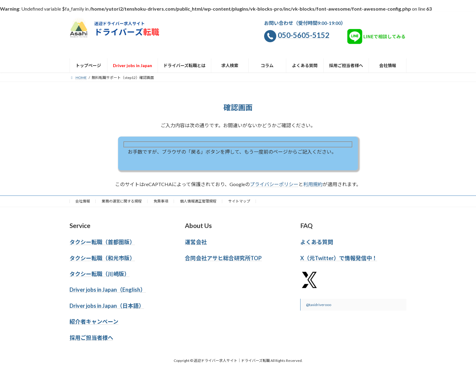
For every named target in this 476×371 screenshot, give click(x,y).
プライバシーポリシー (274, 184)
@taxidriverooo (318, 304)
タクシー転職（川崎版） (100, 274)
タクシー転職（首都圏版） (102, 242)
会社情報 (82, 201)
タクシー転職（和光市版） (102, 258)
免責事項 (161, 201)
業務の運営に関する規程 (122, 201)
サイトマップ (239, 201)
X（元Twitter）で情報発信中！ (338, 258)
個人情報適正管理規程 (198, 201)
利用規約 (313, 184)
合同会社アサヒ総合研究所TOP (223, 258)
